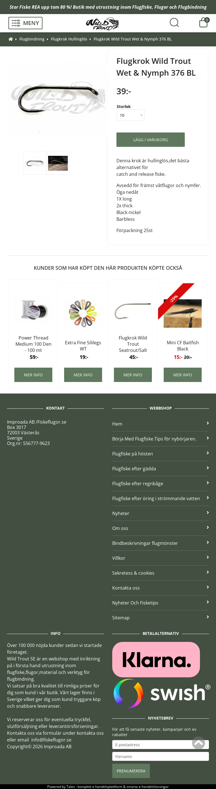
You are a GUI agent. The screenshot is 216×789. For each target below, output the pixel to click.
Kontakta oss (160, 588)
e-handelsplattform (107, 786)
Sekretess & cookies (160, 573)
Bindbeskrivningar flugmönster (160, 543)
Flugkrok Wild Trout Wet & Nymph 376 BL (133, 39)
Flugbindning (192, 7)
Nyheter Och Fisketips (160, 603)
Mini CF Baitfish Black (183, 346)
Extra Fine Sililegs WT (83, 346)
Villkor (160, 558)
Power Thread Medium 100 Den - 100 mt (33, 344)
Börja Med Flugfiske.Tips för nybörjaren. (160, 439)
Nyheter (160, 513)
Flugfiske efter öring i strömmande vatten (160, 498)
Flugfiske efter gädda (160, 469)
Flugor (161, 7)
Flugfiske (142, 7)
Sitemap (160, 618)
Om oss (160, 528)
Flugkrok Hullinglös (69, 39)
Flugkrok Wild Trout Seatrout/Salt (133, 344)
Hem (160, 424)
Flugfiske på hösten (160, 454)
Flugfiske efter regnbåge (160, 483)
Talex (70, 786)
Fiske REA (29, 7)
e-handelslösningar (154, 786)
